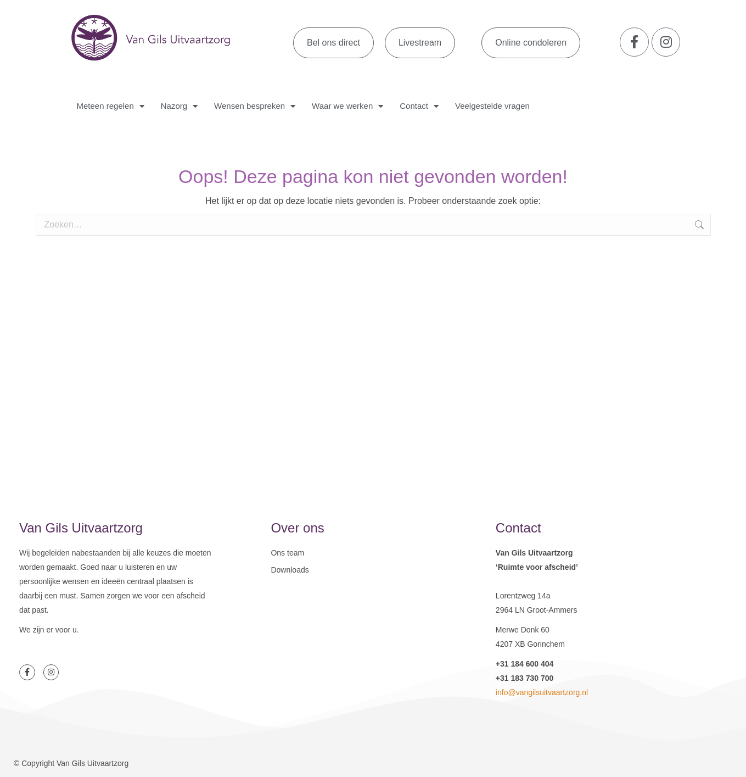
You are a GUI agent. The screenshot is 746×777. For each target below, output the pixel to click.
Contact (419, 106)
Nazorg (179, 106)
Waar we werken (347, 106)
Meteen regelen (110, 106)
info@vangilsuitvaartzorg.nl (542, 692)
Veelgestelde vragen (492, 105)
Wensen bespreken (254, 106)
